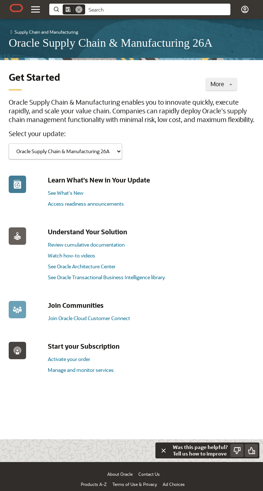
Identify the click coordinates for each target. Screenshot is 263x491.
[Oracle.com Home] (16, 8)
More (221, 84)
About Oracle (120, 474)
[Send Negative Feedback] (236, 450)
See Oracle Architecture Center (82, 266)
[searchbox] (157, 10)
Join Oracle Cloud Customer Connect (89, 318)
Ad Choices (174, 484)
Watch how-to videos (71, 255)
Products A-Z (94, 484)
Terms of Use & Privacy (134, 484)
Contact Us (149, 474)
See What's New (65, 192)
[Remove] (79, 9)
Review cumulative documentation (86, 244)
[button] (245, 9)
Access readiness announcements (86, 203)
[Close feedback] (163, 450)
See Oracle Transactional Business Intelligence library (106, 277)
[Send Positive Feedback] (251, 450)
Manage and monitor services (81, 369)
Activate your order (69, 359)
